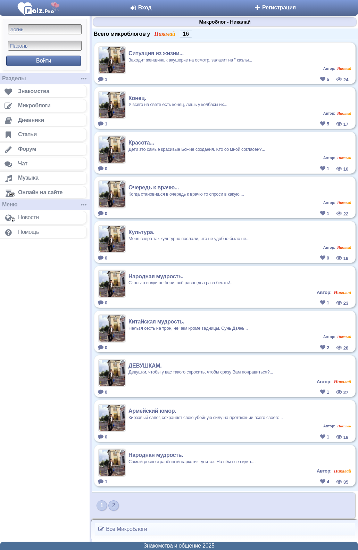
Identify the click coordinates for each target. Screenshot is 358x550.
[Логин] (45, 29)
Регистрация (275, 7)
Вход (141, 7)
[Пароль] (45, 46)
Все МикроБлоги (122, 529)
